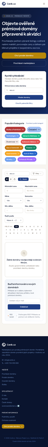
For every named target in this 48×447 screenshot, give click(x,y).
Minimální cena (11, 186)
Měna (7, 196)
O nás (4, 395)
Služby (4, 384)
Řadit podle (9, 216)
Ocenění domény (8, 381)
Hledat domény (24, 97)
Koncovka (28, 196)
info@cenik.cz (8, 360)
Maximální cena (31, 186)
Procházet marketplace (24, 63)
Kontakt (5, 399)
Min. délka (9, 206)
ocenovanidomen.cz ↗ (10, 406)
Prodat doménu (8, 377)
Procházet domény (9, 374)
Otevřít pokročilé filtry (24, 103)
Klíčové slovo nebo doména (15, 86)
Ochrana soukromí (9, 420)
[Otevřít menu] (44, 4)
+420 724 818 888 (10, 363)
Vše (16, 227)
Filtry (37, 174)
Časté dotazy (7, 402)
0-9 (21, 227)
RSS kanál (11, 315)
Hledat (23, 179)
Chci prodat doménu (24, 55)
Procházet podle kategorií (34, 123)
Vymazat (33, 179)
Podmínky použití (8, 417)
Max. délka (29, 206)
